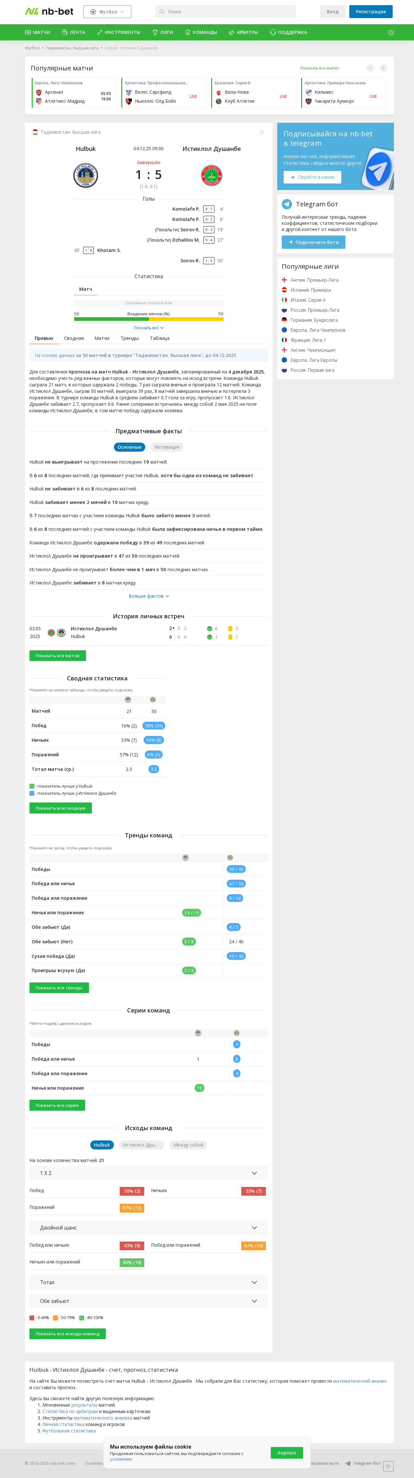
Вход (333, 11)
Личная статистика (63, 1424)
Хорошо (287, 1453)
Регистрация (371, 11)
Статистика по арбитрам (70, 1411)
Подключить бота (314, 242)
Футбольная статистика (69, 1431)
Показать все (149, 327)
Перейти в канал (312, 177)
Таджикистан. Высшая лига (72, 48)
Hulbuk (86, 148)
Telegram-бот (363, 1463)
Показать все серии (57, 1105)
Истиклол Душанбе (211, 148)
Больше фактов (149, 596)
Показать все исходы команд (67, 1333)
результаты (84, 1405)
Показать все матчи (58, 655)
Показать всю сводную (60, 808)
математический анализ (360, 1381)
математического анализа (103, 1418)
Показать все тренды (59, 988)
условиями (121, 1459)
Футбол (32, 48)
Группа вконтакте (317, 1463)
